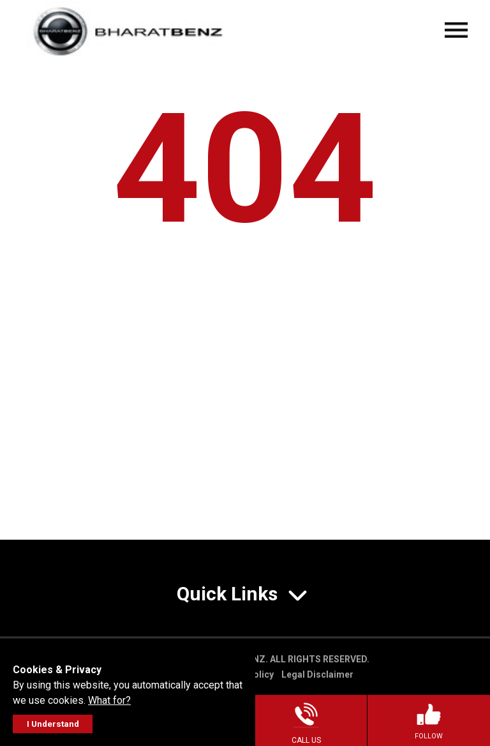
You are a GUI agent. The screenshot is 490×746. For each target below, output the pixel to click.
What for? (109, 700)
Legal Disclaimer (317, 674)
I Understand (53, 724)
